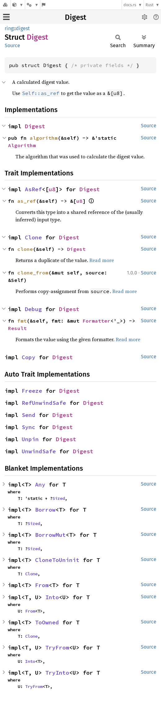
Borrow (45, 509)
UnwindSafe (39, 451)
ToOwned (47, 622)
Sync (28, 427)
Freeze (32, 390)
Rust (149, 4)
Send (28, 415)
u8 (52, 189)
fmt (22, 321)
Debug (33, 309)
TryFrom (57, 647)
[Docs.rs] (5, 5)
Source (12, 45)
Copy (28, 357)
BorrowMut (50, 534)
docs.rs (129, 4)
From (42, 585)
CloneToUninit (57, 559)
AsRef (33, 189)
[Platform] (32, 5)
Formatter (96, 321)
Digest (75, 17)
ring (9, 28)
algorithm (44, 138)
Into (52, 597)
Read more (101, 260)
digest (23, 28)
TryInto (57, 672)
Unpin (30, 439)
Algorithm (22, 145)
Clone (33, 237)
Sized (58, 498)
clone (25, 249)
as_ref (26, 201)
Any (40, 484)
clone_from (32, 272)
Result (17, 328)
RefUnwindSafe (44, 402)
